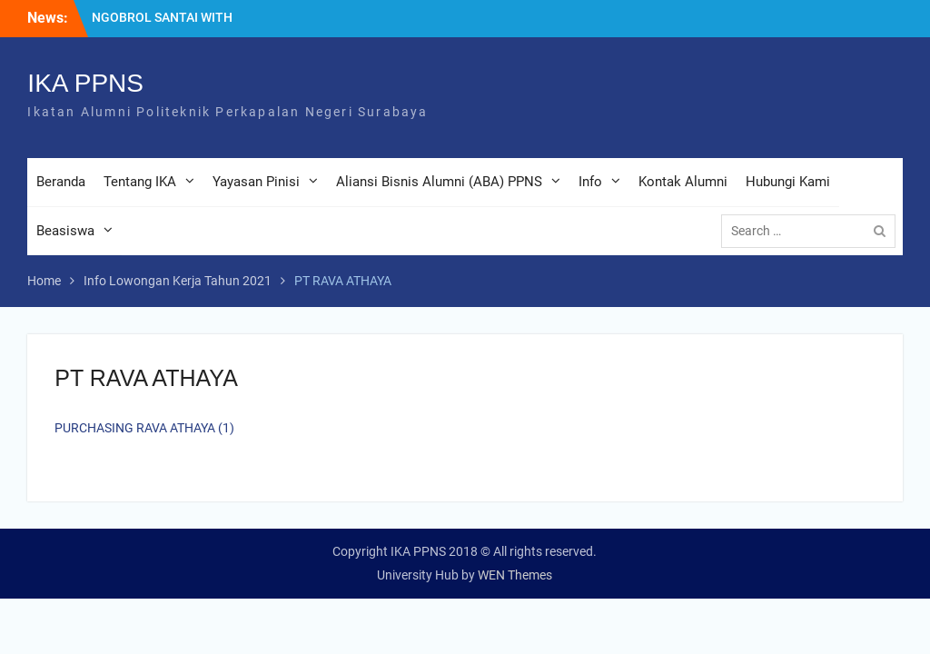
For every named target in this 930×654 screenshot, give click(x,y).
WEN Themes (515, 575)
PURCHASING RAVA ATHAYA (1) (144, 428)
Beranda (60, 181)
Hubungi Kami (788, 181)
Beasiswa (65, 231)
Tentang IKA (140, 181)
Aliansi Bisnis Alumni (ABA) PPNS (439, 181)
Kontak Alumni (682, 181)
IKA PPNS (85, 83)
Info (590, 181)
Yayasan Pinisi (256, 181)
